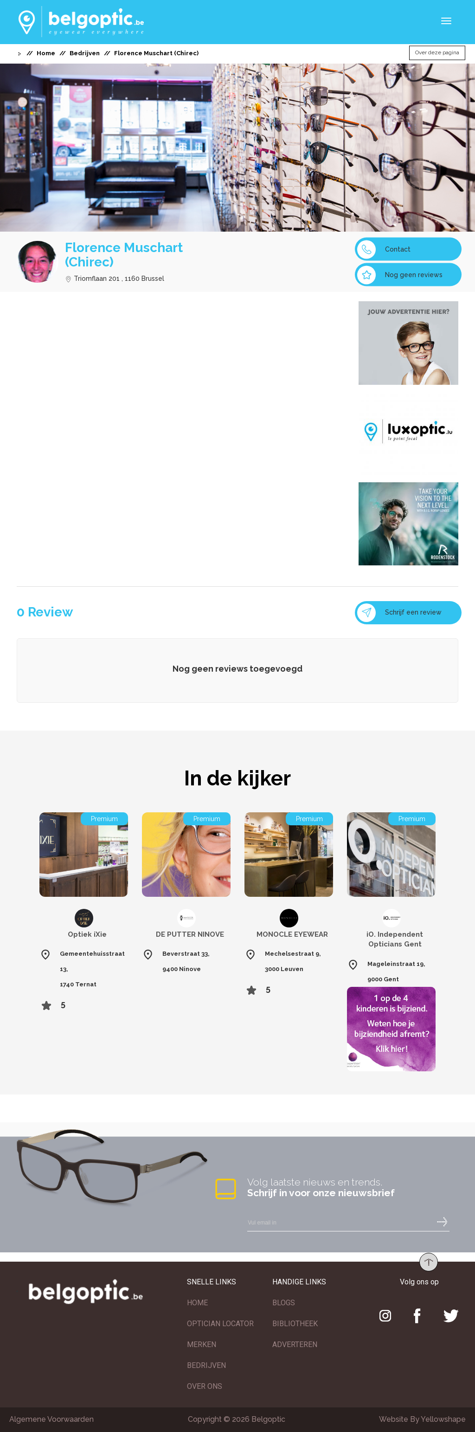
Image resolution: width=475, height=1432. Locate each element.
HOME (197, 1302)
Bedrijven (85, 53)
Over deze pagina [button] (437, 53)
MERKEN (201, 1344)
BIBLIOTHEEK (295, 1323)
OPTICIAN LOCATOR (220, 1323)
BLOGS (283, 1302)
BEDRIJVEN (206, 1365)
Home (46, 53)
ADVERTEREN (294, 1344)
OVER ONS (204, 1386)
